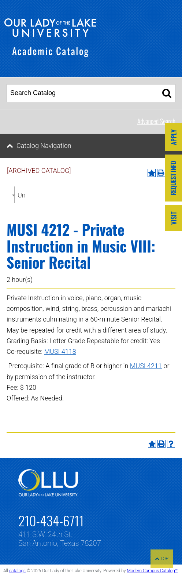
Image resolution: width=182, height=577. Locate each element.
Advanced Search (156, 121)
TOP (161, 558)
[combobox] (14, 194)
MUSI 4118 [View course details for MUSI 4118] (60, 351)
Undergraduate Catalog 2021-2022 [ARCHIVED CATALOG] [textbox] (21, 195)
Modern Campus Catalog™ (152, 570)
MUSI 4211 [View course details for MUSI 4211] (146, 366)
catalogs (17, 570)
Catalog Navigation (43, 145)
